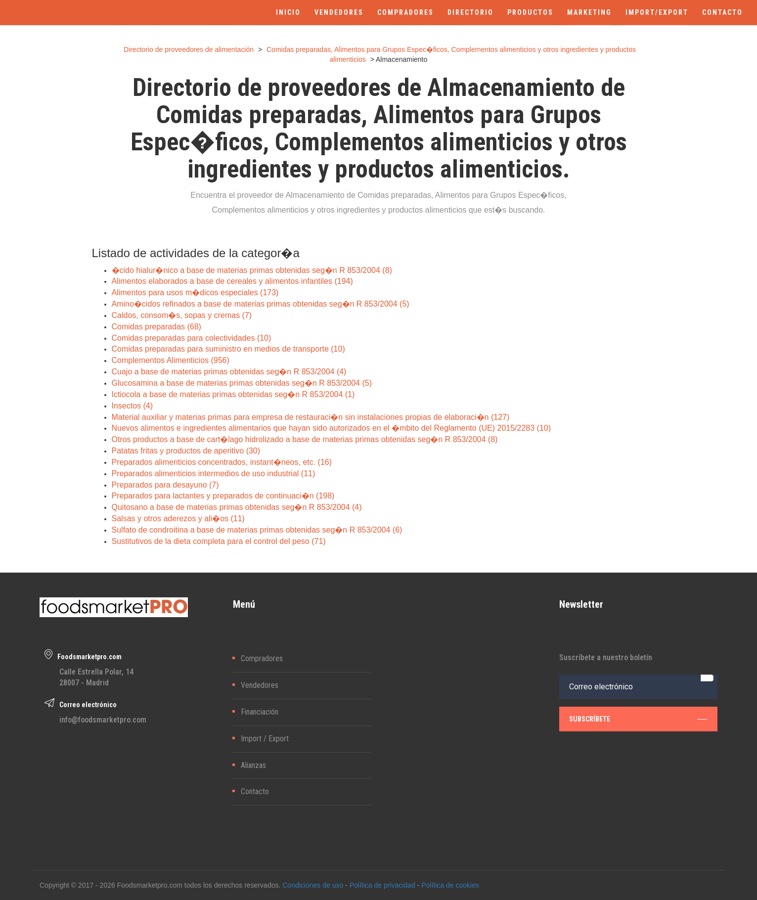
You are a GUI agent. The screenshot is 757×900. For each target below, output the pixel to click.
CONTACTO (722, 12)
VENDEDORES (338, 12)
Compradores (262, 658)
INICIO (288, 12)
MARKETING (589, 12)
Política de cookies (450, 885)
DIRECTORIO (470, 12)
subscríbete (638, 718)
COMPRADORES (405, 12)
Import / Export (265, 738)
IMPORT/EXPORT (656, 12)
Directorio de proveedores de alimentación (189, 49)
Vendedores (259, 685)
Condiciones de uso (312, 885)
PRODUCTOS (530, 12)
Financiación (259, 712)
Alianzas (253, 765)
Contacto (255, 791)
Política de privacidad (382, 885)
